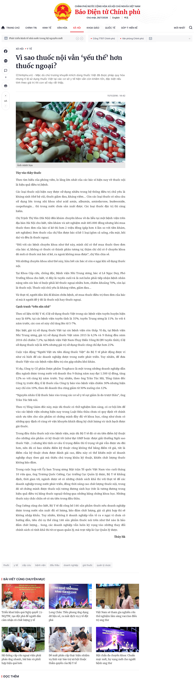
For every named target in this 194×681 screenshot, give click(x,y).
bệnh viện (40, 565)
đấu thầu (54, 565)
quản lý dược (104, 565)
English (116, 17)
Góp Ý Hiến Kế (129, 27)
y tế (16, 565)
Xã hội (77, 27)
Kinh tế (47, 27)
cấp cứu (26, 565)
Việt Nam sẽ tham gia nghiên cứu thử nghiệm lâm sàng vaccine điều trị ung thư (116, 616)
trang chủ (11, 27)
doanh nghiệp (71, 565)
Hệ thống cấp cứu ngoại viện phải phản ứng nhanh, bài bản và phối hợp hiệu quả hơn (21, 659)
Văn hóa (62, 27)
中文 (126, 17)
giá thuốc (87, 565)
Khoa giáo (93, 27)
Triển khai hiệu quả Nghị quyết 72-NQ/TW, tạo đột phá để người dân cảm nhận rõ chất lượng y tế (22, 616)
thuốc (6, 565)
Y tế (29, 48)
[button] (77, 38)
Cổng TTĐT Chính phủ (103, 38)
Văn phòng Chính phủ (132, 38)
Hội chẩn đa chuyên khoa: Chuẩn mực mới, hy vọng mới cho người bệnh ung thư (115, 659)
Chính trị (31, 27)
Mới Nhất (179, 27)
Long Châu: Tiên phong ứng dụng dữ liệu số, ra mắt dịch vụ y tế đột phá (68, 616)
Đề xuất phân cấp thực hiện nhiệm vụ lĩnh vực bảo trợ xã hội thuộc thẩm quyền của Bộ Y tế (69, 659)
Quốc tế (110, 27)
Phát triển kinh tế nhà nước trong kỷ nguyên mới (36, 38)
